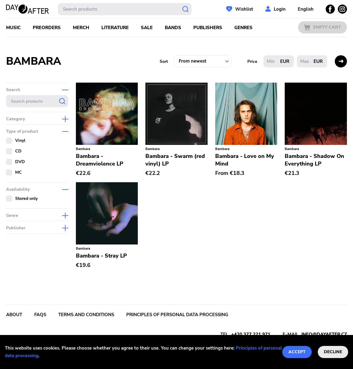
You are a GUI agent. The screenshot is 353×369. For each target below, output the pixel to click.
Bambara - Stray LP (101, 255)
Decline (333, 352)
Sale (147, 28)
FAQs (40, 315)
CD (18, 151)
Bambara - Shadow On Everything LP (314, 159)
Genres (243, 28)
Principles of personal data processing (177, 315)
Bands (173, 28)
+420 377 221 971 (250, 334)
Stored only (26, 198)
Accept (297, 352)
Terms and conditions (86, 315)
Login (280, 9)
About (14, 315)
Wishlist (244, 9)
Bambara (83, 149)
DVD (20, 162)
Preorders (47, 28)
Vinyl (20, 140)
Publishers (207, 28)
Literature (115, 28)
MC (18, 172)
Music (13, 28)
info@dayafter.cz (324, 334)
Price (252, 61)
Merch (81, 28)
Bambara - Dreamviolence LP (99, 159)
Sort (164, 61)
